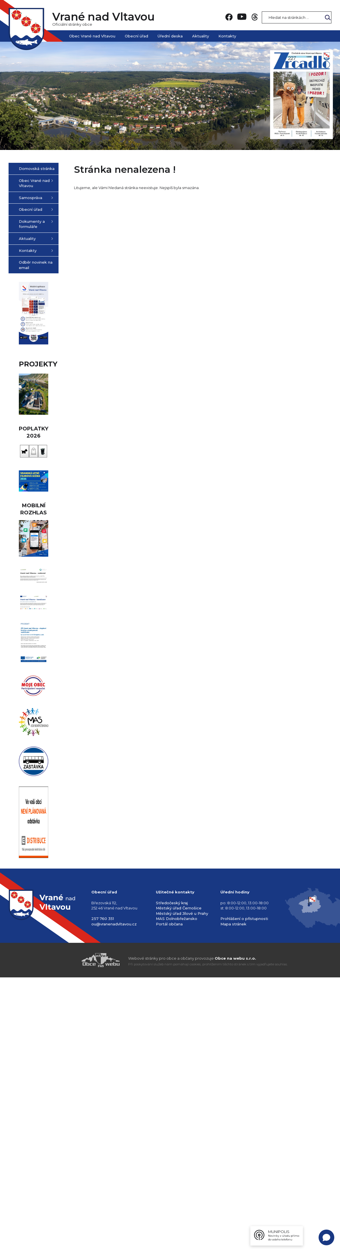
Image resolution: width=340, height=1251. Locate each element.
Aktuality (200, 36)
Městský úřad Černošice (179, 1172)
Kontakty (227, 36)
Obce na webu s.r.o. (235, 1223)
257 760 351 (102, 1183)
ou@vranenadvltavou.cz (114, 1188)
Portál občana (169, 1188)
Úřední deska (170, 36)
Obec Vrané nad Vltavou (92, 36)
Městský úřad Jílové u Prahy (182, 1178)
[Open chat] (326, 1237)
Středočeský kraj (172, 1167)
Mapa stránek (233, 1188)
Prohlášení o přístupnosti (244, 1183)
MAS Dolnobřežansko (176, 1183)
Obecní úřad (136, 36)
